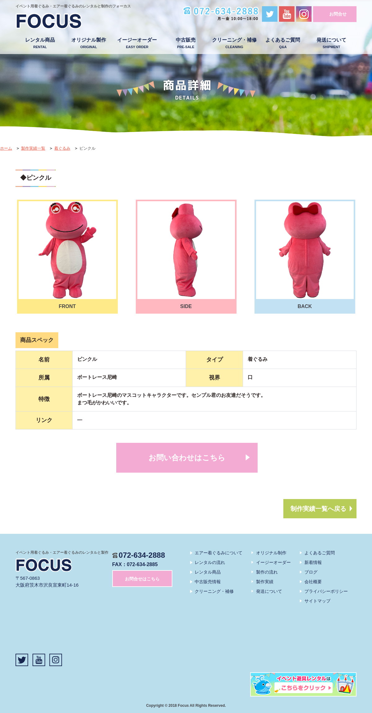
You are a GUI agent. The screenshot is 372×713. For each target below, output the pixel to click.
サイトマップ (317, 600)
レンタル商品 (40, 43)
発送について (332, 43)
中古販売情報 (208, 581)
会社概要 (313, 581)
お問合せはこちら (142, 578)
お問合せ (338, 13)
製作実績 (264, 581)
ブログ (310, 572)
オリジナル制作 (271, 552)
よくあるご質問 (283, 43)
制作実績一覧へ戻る (318, 508)
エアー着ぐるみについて (218, 552)
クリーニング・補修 (234, 43)
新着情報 (313, 562)
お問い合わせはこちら (186, 457)
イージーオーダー (137, 43)
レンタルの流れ (210, 562)
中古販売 (186, 43)
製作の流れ (267, 572)
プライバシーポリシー (326, 591)
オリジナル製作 (88, 43)
